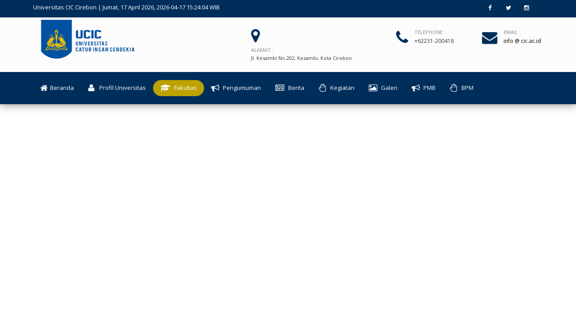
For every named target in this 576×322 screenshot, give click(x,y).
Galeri (383, 88)
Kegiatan (336, 88)
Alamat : (262, 50)
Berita (289, 88)
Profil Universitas (117, 88)
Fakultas (178, 88)
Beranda (57, 88)
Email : (512, 32)
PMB (423, 88)
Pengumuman (236, 88)
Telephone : (429, 32)
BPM (462, 88)
